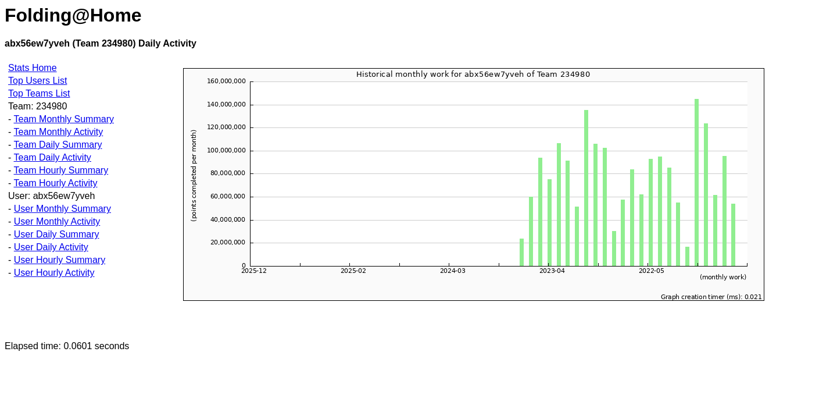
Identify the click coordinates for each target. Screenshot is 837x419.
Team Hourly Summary (60, 170)
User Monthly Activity (57, 221)
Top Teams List (39, 93)
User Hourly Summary (59, 260)
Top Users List (37, 81)
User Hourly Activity (54, 273)
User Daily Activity (51, 247)
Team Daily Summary (57, 145)
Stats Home (32, 68)
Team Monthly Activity (58, 132)
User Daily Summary (56, 234)
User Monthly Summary (62, 209)
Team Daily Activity (52, 157)
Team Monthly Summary (63, 119)
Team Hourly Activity (55, 183)
